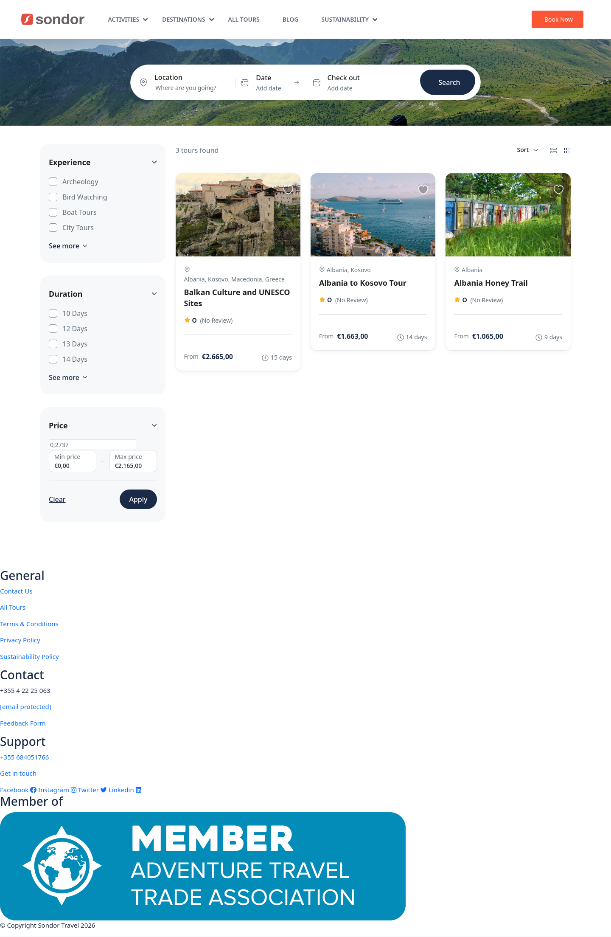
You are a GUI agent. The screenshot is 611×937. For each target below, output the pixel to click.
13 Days (74, 343)
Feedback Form (23, 723)
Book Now (558, 19)
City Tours (78, 227)
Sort (527, 150)
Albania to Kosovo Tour (362, 283)
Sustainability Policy (29, 656)
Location (168, 77)
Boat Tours (79, 212)
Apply (138, 499)
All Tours (244, 19)
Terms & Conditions (29, 623)
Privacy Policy (20, 640)
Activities (128, 19)
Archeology (80, 181)
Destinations (187, 19)
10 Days (74, 313)
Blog (291, 19)
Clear (57, 499)
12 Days (74, 328)
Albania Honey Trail (490, 283)
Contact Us (16, 591)
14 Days (74, 359)
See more (68, 246)
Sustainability (349, 19)
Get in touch (18, 773)
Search (449, 82)
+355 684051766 (24, 757)
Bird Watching (84, 196)
